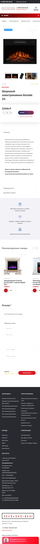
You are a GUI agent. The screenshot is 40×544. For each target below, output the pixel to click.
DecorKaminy (5, 448)
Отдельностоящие (26, 425)
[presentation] (20, 364)
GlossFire (4, 437)
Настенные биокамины (8, 411)
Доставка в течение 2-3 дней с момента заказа (20, 207)
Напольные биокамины (9, 408)
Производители (25, 435)
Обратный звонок (21, 1)
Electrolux (5, 435)
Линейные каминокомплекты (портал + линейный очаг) (29, 413)
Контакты (24, 440)
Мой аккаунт (38, 15)
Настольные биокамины (9, 414)
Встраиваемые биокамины (10, 406)
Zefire (3, 443)
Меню (4, 15)
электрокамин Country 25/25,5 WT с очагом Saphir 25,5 (14, 282)
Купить (26, 113)
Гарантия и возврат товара (29, 443)
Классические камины (27, 408)
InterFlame (5, 445)
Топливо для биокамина (9, 416)
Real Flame (5, 440)
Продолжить (27, 373)
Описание (20, 132)
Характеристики (20, 188)
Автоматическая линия (8, 398)
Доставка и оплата (20, 193)
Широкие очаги (25, 422)
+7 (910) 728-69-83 (6, 2)
